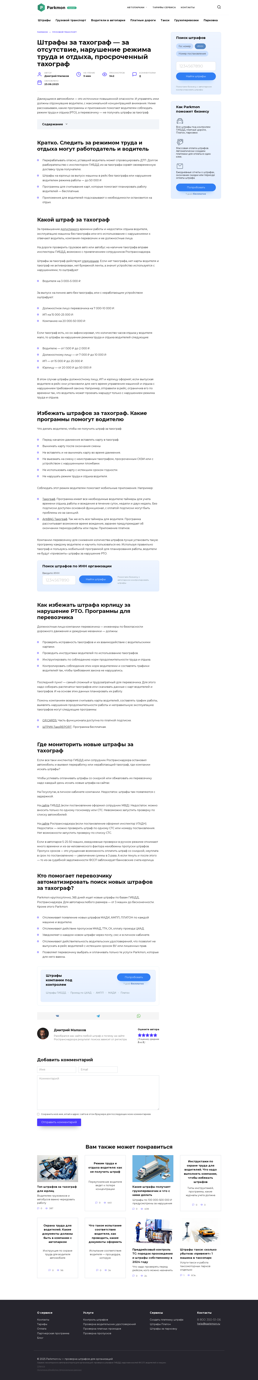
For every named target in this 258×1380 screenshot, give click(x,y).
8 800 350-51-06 (209, 1320)
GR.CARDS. (49, 720)
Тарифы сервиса (164, 7)
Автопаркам (135, 7)
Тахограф (48, 499)
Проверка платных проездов (102, 1328)
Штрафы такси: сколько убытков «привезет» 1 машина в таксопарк (199, 1253)
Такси (165, 20)
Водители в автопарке (108, 20)
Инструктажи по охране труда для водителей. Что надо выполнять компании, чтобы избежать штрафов (200, 1171)
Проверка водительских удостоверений (109, 1324)
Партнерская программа (53, 1333)
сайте (45, 805)
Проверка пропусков (97, 1333)
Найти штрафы (96, 579)
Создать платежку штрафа (166, 1319)
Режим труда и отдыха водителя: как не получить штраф (105, 1169)
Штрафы (44, 20)
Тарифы (42, 1324)
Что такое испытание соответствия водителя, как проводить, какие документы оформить (105, 1237)
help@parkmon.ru (208, 1323)
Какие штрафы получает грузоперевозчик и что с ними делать (152, 1191)
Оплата (41, 1328)
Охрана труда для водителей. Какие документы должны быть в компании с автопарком (57, 1234)
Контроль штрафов (95, 1319)
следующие (90, 261)
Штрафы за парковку (163, 1328)
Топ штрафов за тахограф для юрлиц (54, 1189)
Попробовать (134, 977)
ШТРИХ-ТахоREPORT (57, 727)
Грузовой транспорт (71, 20)
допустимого (70, 229)
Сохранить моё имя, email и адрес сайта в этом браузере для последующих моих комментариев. (96, 1114)
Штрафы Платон (160, 1324)
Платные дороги (143, 20)
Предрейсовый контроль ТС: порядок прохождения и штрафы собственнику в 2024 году (152, 1258)
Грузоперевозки (186, 20)
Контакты (188, 7)
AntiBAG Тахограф (54, 519)
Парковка (211, 20)
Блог (40, 1337)
